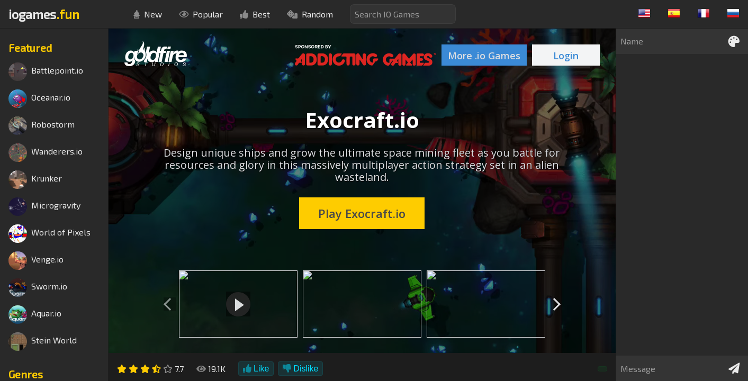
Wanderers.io (45, 152)
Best (255, 14)
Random (310, 14)
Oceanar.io (39, 98)
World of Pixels (49, 233)
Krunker (35, 179)
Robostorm (41, 125)
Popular (201, 14)
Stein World (42, 341)
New (147, 14)
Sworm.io (37, 287)
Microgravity (44, 206)
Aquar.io (34, 314)
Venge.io (36, 260)
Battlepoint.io (45, 71)
